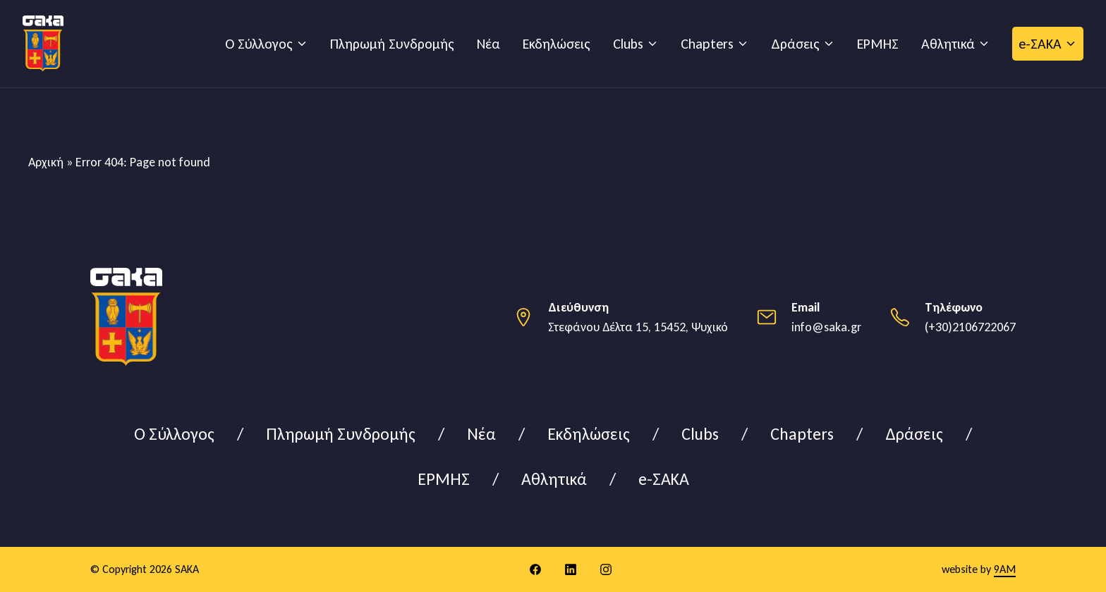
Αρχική (45, 162)
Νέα (488, 43)
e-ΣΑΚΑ (1040, 43)
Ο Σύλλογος (259, 43)
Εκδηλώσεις (556, 43)
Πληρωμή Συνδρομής (392, 43)
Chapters (707, 43)
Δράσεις (795, 43)
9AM (1005, 569)
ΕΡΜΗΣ (878, 43)
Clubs (628, 43)
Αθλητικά (948, 43)
